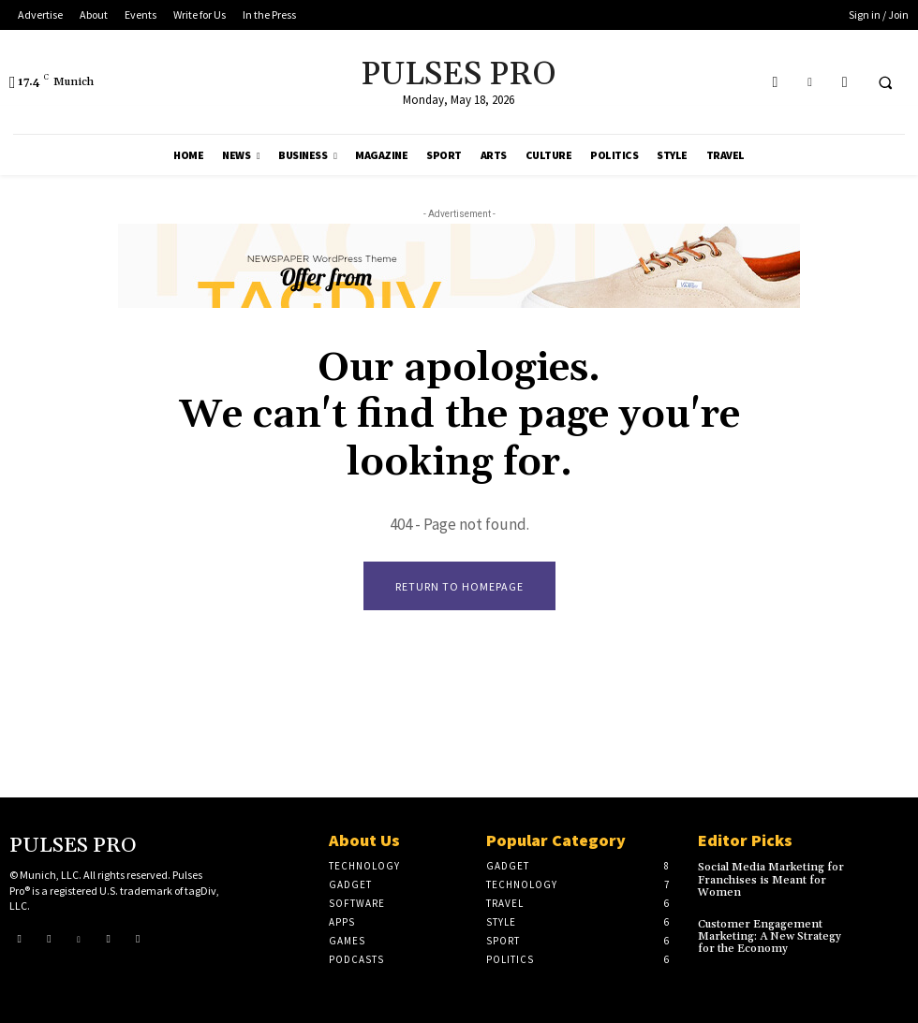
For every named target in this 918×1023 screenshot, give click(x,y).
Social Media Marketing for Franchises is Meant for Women (771, 879)
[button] (885, 82)
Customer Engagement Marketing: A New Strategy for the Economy (769, 936)
